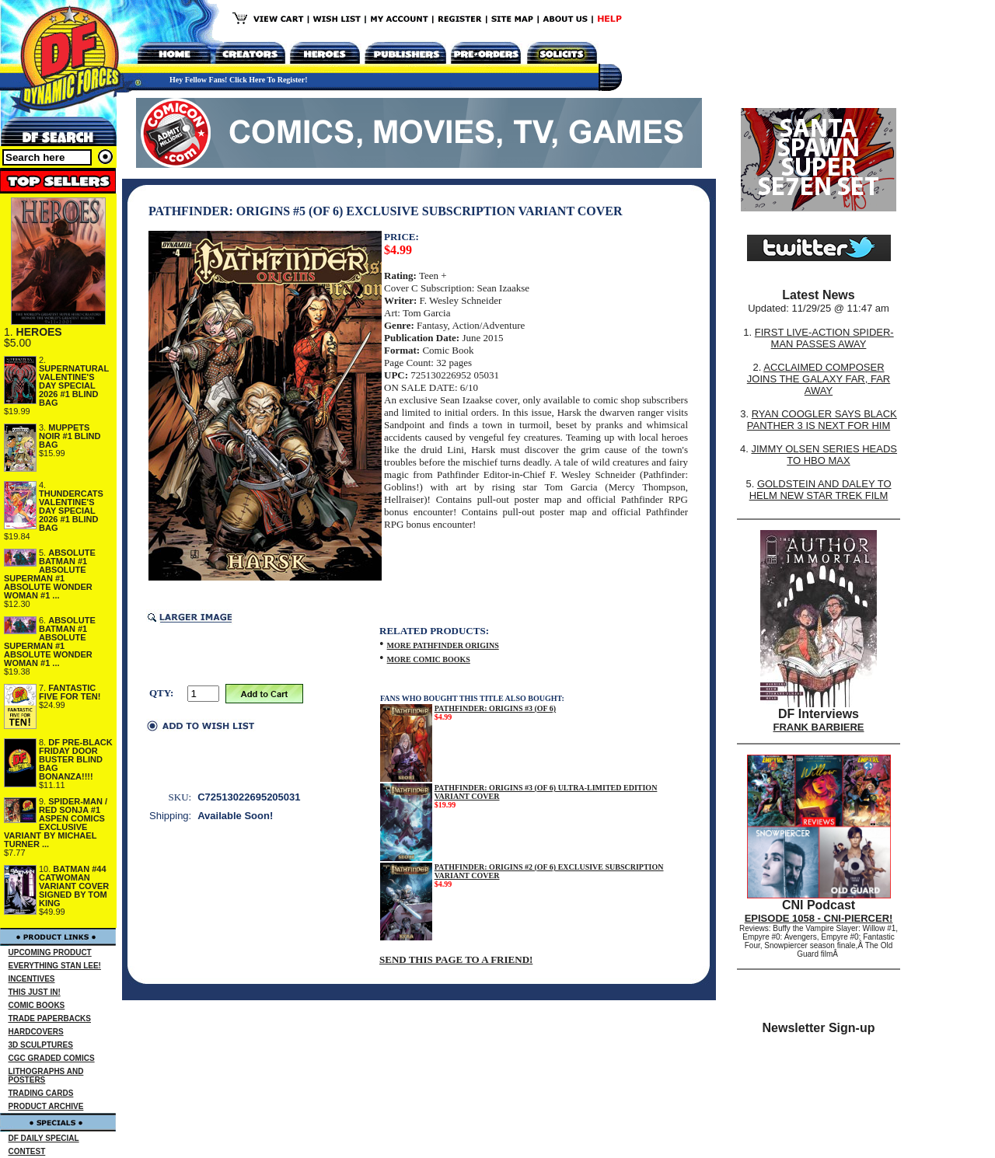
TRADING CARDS (41, 1093)
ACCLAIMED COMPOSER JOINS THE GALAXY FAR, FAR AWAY (818, 378)
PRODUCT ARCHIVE (46, 1106)
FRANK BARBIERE (818, 727)
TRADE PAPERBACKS (50, 1018)
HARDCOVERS (36, 1031)
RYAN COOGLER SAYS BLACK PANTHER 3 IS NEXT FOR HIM (822, 419)
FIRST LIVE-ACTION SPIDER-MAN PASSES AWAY (824, 338)
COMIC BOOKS (37, 1005)
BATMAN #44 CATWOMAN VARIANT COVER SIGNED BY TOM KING (74, 886)
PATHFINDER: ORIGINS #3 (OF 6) (495, 708)
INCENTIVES (32, 979)
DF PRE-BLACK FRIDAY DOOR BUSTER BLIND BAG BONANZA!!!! (76, 759)
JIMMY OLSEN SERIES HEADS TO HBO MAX (824, 454)
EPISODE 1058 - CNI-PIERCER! (819, 918)
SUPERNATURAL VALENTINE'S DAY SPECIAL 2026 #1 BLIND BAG (74, 385)
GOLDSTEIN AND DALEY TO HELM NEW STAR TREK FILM (820, 489)
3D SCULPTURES (41, 1045)
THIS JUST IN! (35, 992)
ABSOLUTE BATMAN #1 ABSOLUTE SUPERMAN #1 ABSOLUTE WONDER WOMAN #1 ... (50, 574)
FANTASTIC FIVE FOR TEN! (69, 692)
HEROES (39, 332)
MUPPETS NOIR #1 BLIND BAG (69, 436)
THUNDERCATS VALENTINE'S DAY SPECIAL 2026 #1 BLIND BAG (71, 510)
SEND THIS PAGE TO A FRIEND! (455, 959)
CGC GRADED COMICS (52, 1058)
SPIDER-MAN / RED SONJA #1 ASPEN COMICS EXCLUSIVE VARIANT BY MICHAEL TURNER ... (55, 823)
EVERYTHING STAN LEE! (55, 965)
